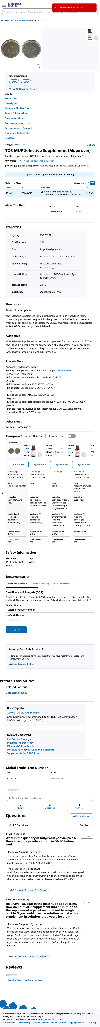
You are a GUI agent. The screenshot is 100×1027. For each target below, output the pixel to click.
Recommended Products (19, 128)
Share (90, 144)
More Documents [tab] (61, 583)
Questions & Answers (17, 133)
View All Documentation (23, 89)
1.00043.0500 (63, 370)
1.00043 (52, 277)
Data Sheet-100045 (16, 693)
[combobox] (50, 12)
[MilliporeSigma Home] (14, 5)
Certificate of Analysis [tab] (17, 583)
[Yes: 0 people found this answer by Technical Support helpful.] (22, 891)
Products (5, 20)
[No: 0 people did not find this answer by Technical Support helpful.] (33, 891)
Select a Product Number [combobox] (21, 610)
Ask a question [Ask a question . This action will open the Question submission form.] (47, 160)
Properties (11, 98)
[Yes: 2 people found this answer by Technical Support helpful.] (22, 957)
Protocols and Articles (17, 123)
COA (14, 81)
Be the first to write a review (26, 981)
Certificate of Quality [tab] (40, 583)
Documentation (14, 118)
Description (11, 103)
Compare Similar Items (18, 108)
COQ (26, 81)
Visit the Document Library (22, 664)
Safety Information (16, 113)
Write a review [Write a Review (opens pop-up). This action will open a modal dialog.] (31, 160)
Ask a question (81, 816)
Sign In (29, 174)
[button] (87, 835)
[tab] (7, 20)
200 (42, 242)
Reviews (9, 137)
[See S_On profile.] (9, 834)
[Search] (94, 12)
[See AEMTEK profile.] (11, 900)
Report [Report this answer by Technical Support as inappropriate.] (44, 890)
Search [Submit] (16, 630)
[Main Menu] (4, 5)
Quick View (18, 464)
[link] (13, 790)
